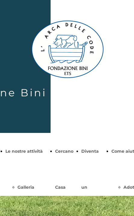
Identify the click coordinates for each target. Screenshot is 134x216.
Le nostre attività (24, 151)
